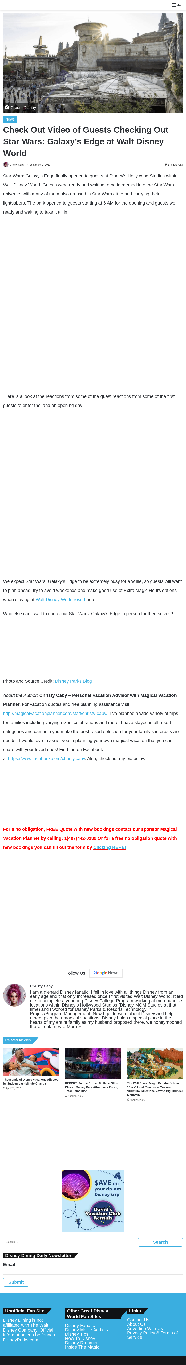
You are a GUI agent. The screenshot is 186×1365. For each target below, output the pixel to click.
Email (9, 1265)
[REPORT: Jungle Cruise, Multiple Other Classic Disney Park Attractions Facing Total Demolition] (93, 1064)
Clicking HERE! (109, 847)
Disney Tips (76, 1334)
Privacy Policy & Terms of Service (152, 1335)
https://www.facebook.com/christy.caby (46, 758)
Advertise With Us (145, 1328)
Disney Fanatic (80, 1325)
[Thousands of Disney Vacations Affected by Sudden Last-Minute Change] (31, 1062)
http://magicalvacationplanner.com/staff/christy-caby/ (55, 713)
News (10, 119)
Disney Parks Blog (73, 681)
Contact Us (138, 1320)
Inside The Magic (82, 1347)
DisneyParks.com (20, 1340)
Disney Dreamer (81, 1342)
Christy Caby (18, 164)
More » (74, 1026)
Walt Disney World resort (60, 599)
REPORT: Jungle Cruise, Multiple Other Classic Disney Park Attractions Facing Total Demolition (91, 1087)
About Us (136, 1324)
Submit (16, 1282)
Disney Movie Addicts (86, 1330)
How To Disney (80, 1338)
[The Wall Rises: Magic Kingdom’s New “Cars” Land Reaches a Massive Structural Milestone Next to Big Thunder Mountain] (155, 1064)
